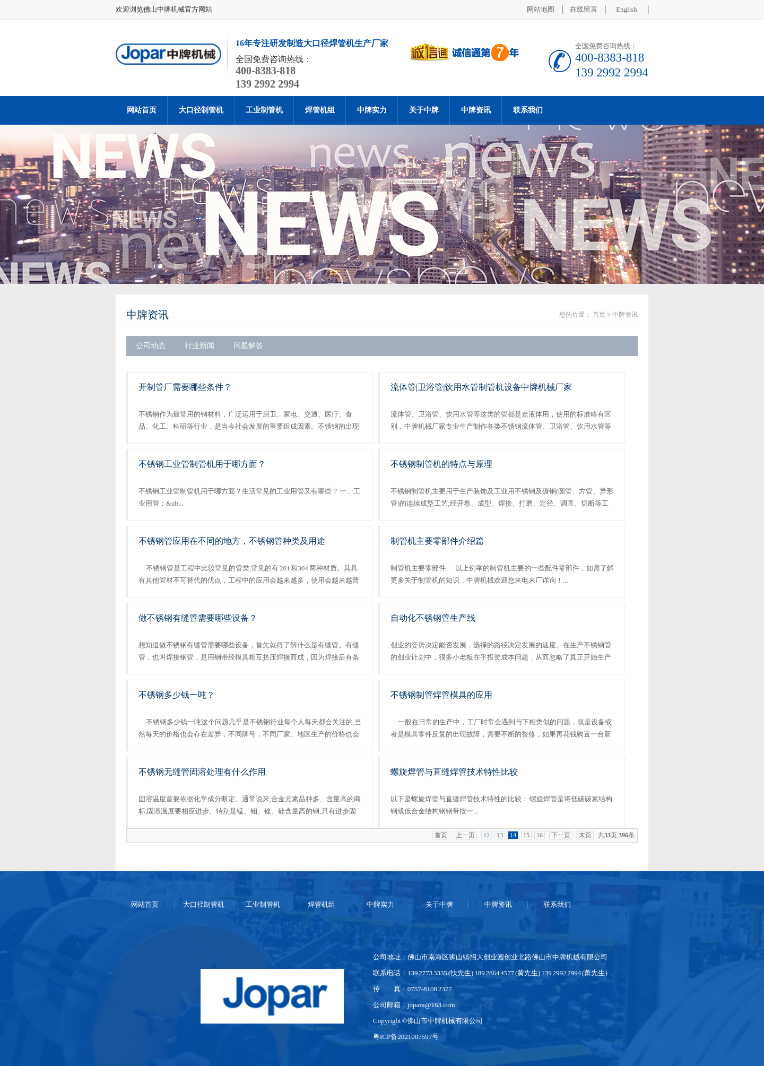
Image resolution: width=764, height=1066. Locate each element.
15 (526, 835)
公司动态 (151, 346)
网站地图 (540, 9)
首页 (599, 314)
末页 (585, 835)
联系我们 (528, 110)
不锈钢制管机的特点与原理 (441, 464)
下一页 (560, 835)
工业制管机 (264, 110)
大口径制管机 (201, 110)
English (626, 9)
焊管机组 (320, 110)
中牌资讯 (476, 110)
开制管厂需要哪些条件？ (185, 387)
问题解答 (248, 346)
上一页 (465, 835)
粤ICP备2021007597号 (406, 1037)
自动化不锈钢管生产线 (432, 617)
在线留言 (583, 9)
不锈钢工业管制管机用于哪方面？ (202, 464)
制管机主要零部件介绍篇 (437, 540)
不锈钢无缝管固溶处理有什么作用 (202, 771)
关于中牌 (424, 110)
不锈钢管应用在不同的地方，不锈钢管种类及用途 (231, 540)
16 (539, 835)
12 (486, 835)
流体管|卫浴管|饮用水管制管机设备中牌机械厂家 (481, 387)
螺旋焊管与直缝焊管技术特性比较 (454, 771)
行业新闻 (199, 346)
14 (513, 835)
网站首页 (142, 110)
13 (500, 835)
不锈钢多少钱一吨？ (176, 694)
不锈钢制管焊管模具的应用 (441, 694)
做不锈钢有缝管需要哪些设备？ (197, 617)
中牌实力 (372, 110)
